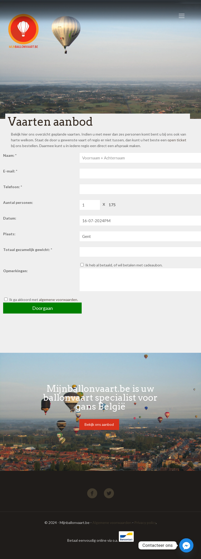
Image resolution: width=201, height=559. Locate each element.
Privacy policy (145, 522)
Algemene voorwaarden (111, 522)
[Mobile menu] (181, 15)
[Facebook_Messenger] (186, 545)
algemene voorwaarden (58, 299)
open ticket (177, 140)
